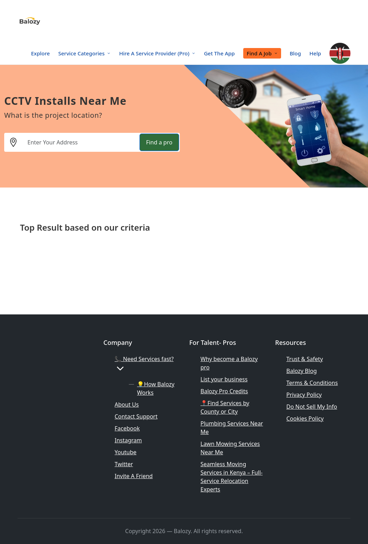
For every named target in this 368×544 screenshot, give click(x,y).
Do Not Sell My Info (311, 406)
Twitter (124, 464)
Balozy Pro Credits (224, 391)
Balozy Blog (301, 371)
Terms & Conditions (312, 383)
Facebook (127, 428)
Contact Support (136, 416)
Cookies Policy (304, 418)
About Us (127, 404)
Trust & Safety (304, 359)
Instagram (128, 440)
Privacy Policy (304, 395)
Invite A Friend (134, 476)
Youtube (125, 452)
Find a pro (159, 142)
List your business (223, 379)
